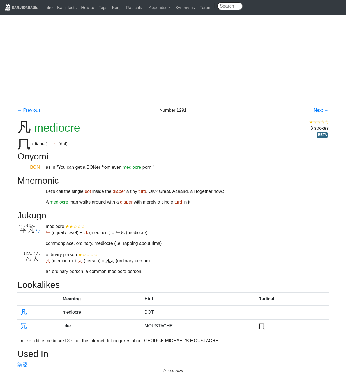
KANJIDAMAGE (21, 7)
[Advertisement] (173, 65)
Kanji (116, 7)
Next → (321, 110)
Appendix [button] (158, 7)
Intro (48, 7)
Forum (205, 7)
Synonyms (185, 7)
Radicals (134, 7)
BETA (322, 135)
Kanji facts (67, 7)
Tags (103, 7)
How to (87, 7)
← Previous (29, 110)
